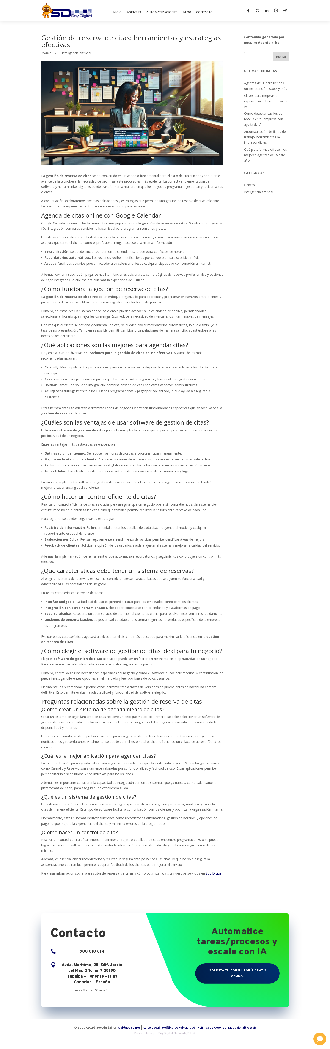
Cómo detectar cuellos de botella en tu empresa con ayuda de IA (263, 119)
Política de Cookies (212, 1028)
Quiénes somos (129, 1028)
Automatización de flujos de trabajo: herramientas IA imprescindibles (265, 137)
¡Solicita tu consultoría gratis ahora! (237, 973)
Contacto (204, 12)
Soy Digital (214, 873)
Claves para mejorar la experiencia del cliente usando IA (266, 101)
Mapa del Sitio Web (242, 1028)
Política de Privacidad (178, 1028)
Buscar (281, 56)
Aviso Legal (151, 1028)
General (250, 185)
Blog (187, 12)
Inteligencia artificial (76, 53)
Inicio (117, 12)
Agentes (134, 12)
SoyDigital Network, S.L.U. (177, 1033)
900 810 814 (92, 951)
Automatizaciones (162, 12)
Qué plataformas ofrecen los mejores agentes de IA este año (265, 155)
